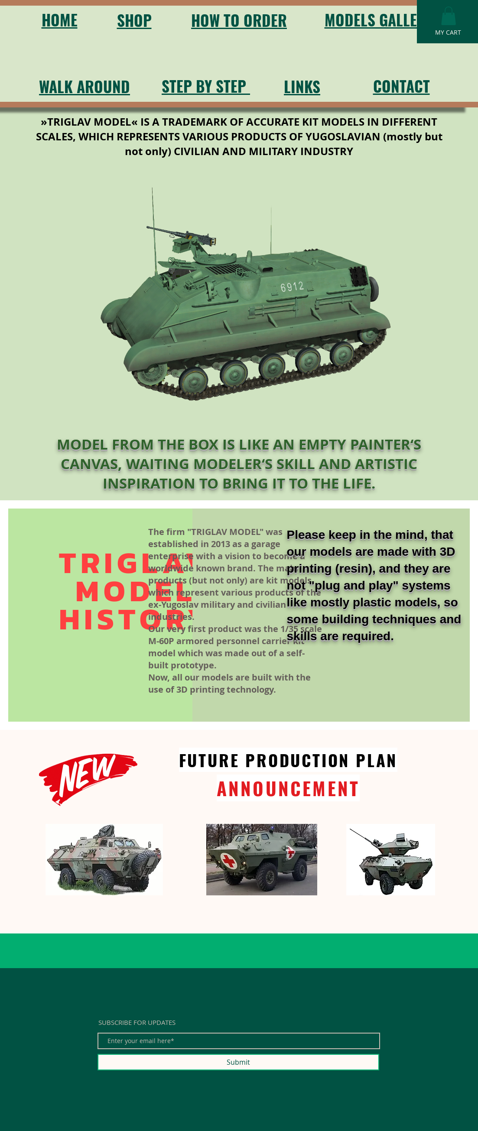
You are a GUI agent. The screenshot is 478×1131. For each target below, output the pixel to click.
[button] (448, 15)
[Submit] (238, 1062)
